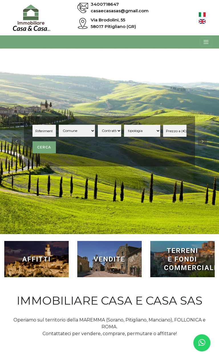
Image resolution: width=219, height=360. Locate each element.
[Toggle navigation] (206, 42)
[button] (16, 141)
